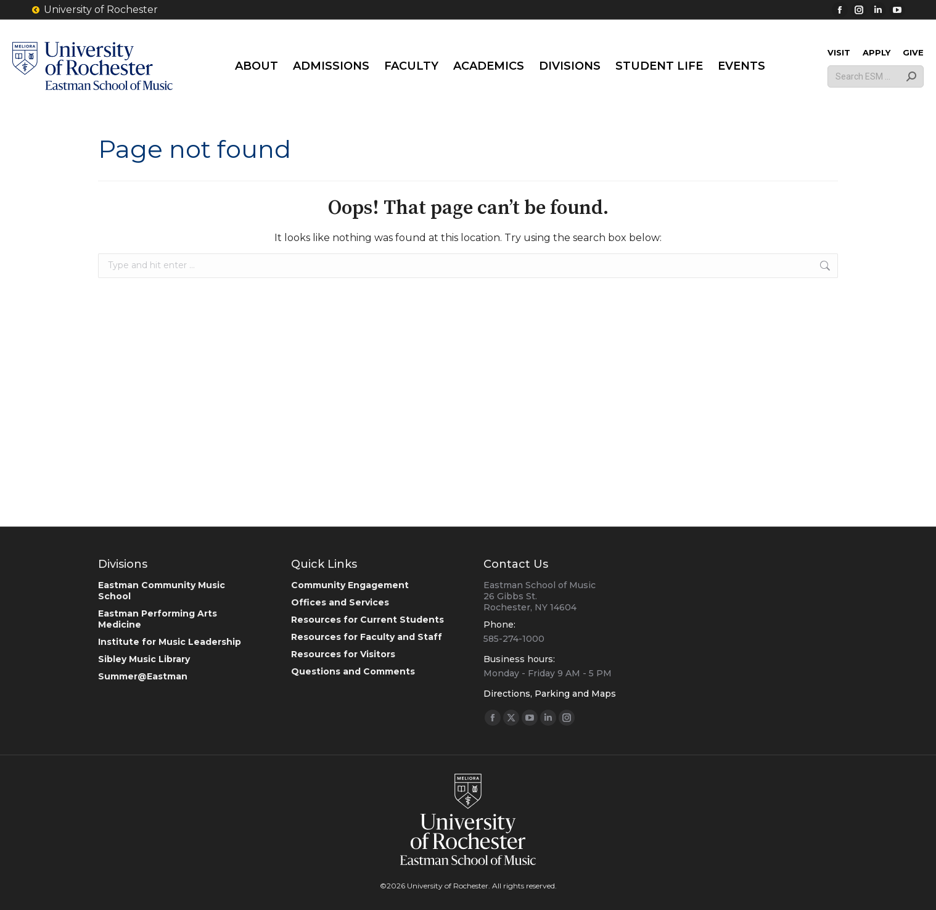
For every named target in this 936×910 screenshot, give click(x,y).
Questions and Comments (353, 671)
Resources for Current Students (367, 619)
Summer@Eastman (142, 676)
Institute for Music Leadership (169, 641)
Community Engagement (350, 585)
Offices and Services (340, 602)
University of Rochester (94, 10)
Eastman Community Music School (161, 591)
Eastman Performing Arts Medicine (157, 619)
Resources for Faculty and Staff (366, 636)
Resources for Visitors (343, 654)
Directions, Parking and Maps (549, 693)
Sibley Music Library (144, 659)
